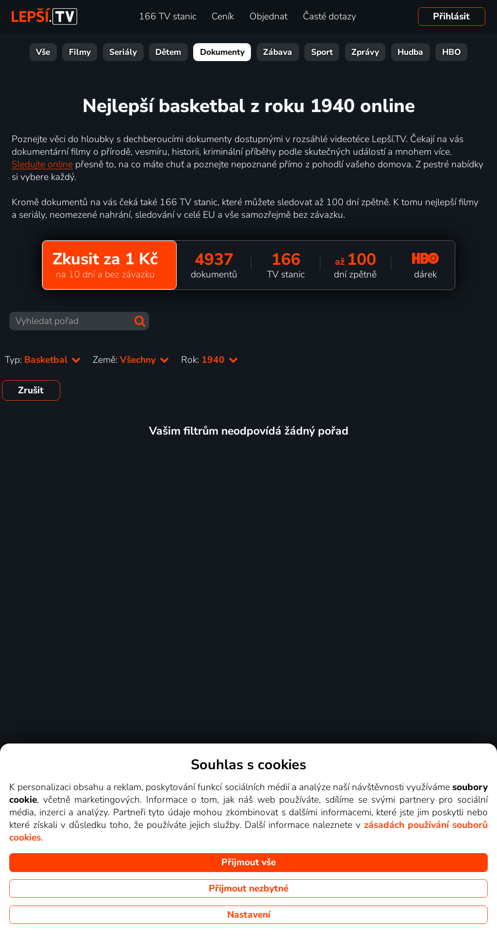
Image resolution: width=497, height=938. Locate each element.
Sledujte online (42, 164)
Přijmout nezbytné (248, 888)
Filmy (80, 52)
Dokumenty (222, 52)
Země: (131, 360)
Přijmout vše (248, 862)
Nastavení (248, 914)
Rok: (209, 360)
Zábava (277, 52)
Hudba (410, 52)
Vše (43, 52)
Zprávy (365, 52)
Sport (322, 52)
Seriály (123, 52)
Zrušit (31, 390)
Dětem (168, 52)
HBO (451, 52)
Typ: (43, 360)
